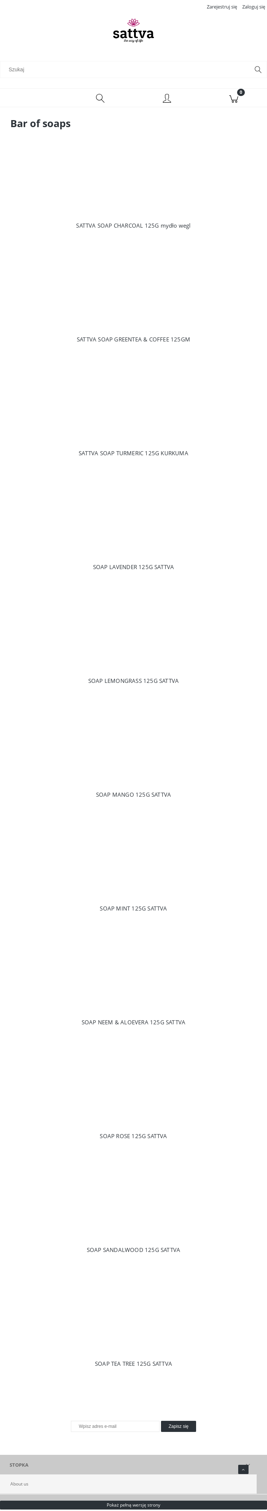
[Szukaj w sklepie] (126, 70)
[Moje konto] (167, 100)
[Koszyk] (234, 99)
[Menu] (33, 99)
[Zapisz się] (178, 1427)
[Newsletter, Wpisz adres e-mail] (115, 1427)
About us (19, 1485)
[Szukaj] (258, 70)
